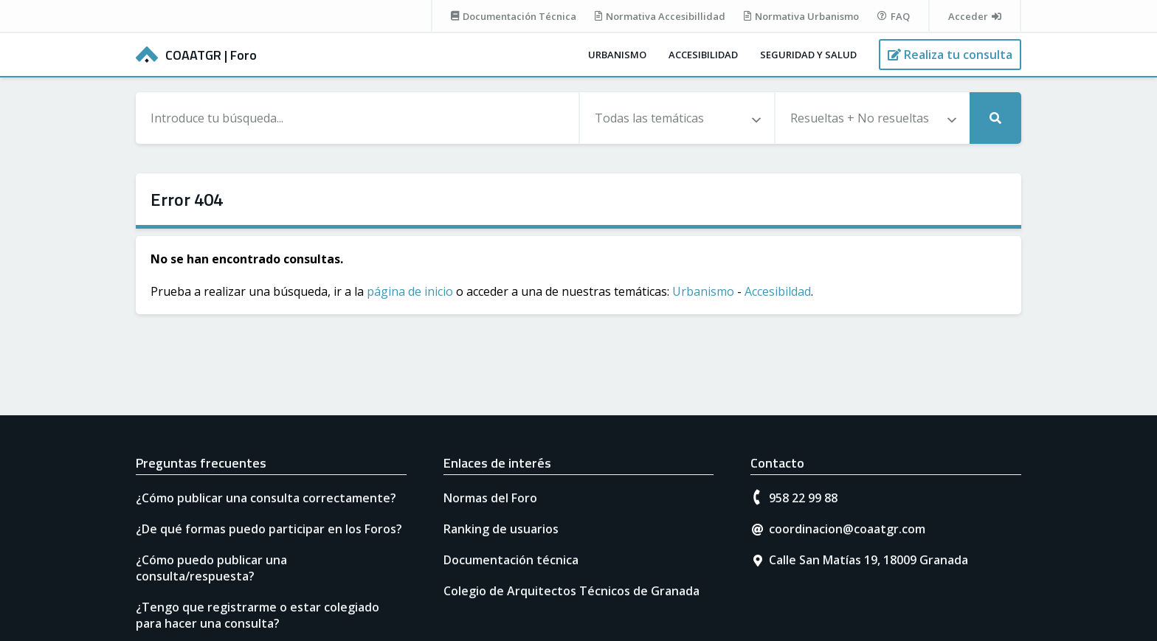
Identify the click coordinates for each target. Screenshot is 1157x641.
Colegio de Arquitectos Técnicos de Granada (571, 591)
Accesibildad (778, 291)
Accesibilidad (703, 54)
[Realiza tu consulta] (950, 54)
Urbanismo (617, 54)
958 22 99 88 (803, 498)
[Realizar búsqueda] (995, 118)
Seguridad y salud (808, 54)
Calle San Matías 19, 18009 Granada (868, 560)
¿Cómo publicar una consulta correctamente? (266, 498)
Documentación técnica (510, 560)
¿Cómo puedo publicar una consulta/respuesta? (211, 568)
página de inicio (410, 291)
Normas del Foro (490, 498)
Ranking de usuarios (501, 529)
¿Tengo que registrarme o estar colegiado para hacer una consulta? (257, 615)
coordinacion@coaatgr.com (847, 529)
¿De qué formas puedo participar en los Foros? (269, 529)
